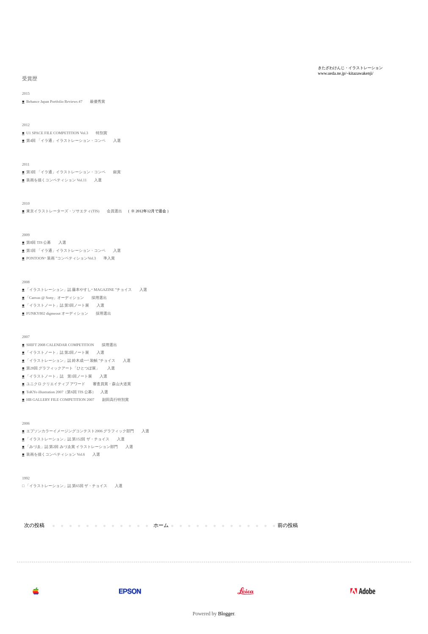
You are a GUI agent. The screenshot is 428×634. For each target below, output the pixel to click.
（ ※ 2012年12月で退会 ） (148, 211)
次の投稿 (34, 525)
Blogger (226, 614)
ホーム (161, 525)
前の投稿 (288, 525)
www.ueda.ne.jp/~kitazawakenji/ (345, 73)
